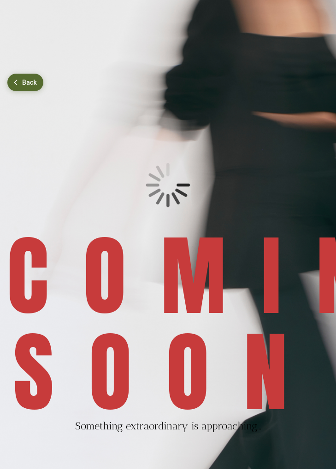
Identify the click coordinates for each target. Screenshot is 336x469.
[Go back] (25, 82)
